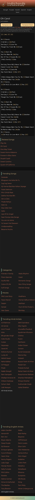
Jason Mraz (5, 456)
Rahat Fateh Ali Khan (25, 371)
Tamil (17, 12)
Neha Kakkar (6, 361)
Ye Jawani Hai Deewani (9, 223)
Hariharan (21, 342)
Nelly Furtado (6, 469)
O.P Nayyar (5, 365)
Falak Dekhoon (6, 189)
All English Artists (7, 492)
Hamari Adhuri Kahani (26, 300)
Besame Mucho (7, 229)
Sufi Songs (5, 288)
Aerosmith (5, 433)
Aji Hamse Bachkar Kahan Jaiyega (13, 186)
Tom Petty (21, 485)
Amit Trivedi (5, 329)
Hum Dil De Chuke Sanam (26, 307)
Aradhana (22, 296)
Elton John (22, 446)
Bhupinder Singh (7, 336)
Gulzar (3, 342)
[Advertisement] (17, 250)
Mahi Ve (4, 205)
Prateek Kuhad (23, 368)
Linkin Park (22, 463)
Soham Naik (5, 384)
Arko (3, 332)
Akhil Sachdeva (23, 323)
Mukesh (21, 358)
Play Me (3, 143)
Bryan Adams (6, 440)
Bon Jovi (4, 437)
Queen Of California (8, 165)
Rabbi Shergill (6, 371)
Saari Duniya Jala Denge (10, 217)
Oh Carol (4, 146)
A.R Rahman (5, 323)
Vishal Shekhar (23, 387)
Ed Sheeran (5, 446)
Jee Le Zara (5, 199)
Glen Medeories (23, 450)
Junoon (21, 348)
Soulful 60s (5, 281)
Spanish (23, 10)
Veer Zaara (5, 310)
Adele (20, 430)
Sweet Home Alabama (9, 152)
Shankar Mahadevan (25, 378)
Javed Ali (4, 348)
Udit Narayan (6, 387)
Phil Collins (5, 472)
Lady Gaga (5, 463)
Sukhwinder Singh (25, 384)
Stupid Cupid (5, 158)
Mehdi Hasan (6, 358)
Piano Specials (6, 277)
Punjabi (11, 10)
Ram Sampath (6, 374)
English (29, 10)
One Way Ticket (6, 149)
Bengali (5, 10)
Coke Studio (5, 339)
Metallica (21, 466)
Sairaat (3, 307)
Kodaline (21, 459)
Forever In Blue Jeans (8, 155)
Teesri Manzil (6, 300)
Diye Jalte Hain (6, 208)
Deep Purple (5, 443)
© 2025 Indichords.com (17, 498)
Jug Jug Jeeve (6, 183)
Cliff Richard (22, 440)
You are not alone (7, 220)
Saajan (3, 303)
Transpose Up (6, 25)
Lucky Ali (4, 355)
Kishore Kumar (6, 352)
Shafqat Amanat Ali (8, 378)
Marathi (17, 10)
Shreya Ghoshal (23, 381)
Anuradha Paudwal (25, 329)
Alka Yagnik (22, 326)
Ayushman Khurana (25, 332)
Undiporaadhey (7, 226)
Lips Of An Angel (7, 214)
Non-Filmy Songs (24, 284)
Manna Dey (22, 355)
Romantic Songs (24, 281)
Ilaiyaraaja (4, 345)
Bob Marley (22, 433)
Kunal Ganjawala (24, 352)
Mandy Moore (6, 466)
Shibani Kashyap (7, 381)
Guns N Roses (6, 453)
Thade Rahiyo (6, 202)
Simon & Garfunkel (8, 482)
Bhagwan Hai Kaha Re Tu (10, 180)
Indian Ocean (23, 345)
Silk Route (21, 479)
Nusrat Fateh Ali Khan (26, 361)
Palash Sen (22, 365)
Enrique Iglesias (7, 450)
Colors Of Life (6, 284)
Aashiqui (21, 303)
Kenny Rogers (6, 459)
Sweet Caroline (6, 162)
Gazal (20, 277)
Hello (3, 211)
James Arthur (23, 453)
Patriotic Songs (23, 288)
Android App (27, 27)
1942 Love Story (6, 296)
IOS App (17, 27)
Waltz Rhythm (23, 274)
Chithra (20, 336)
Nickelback (22, 469)
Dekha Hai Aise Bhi (8, 196)
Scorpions (21, 475)
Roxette (4, 475)
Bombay (21, 310)
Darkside (4, 177)
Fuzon (20, 339)
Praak (3, 368)
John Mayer (22, 456)
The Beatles (5, 485)
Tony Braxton (6, 488)
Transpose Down (27, 25)
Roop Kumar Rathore (26, 374)
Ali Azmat (4, 326)
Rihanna (21, 472)
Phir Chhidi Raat (7, 192)
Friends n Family (7, 274)
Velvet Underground (25, 488)
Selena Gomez (6, 479)
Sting (20, 482)
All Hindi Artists (6, 391)
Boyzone (21, 437)
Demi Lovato (22, 443)
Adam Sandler (6, 430)
